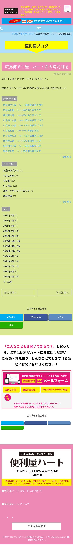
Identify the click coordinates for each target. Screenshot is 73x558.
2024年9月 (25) (11, 261)
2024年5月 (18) (11, 281)
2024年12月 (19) (11, 246)
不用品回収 (8, 180)
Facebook (35, 322)
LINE (12, 436)
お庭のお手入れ (11, 175)
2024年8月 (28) (11, 266)
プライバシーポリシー (33, 531)
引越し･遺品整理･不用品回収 (19, 505)
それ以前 (7, 286)
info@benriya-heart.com (49, 484)
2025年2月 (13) (11, 235)
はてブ (60, 322)
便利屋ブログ (25, 522)
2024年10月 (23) (11, 256)
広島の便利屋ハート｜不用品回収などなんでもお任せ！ (29, 2)
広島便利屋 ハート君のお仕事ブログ (22, 115)
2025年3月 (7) (10, 230)
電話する (21, 34)
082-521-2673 (37, 402)
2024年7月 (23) (11, 271)
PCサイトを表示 (36, 540)
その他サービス (46, 505)
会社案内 (9, 522)
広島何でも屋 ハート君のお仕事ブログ (23, 110)
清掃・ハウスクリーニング (16, 195)
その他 (6, 185)
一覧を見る (65, 161)
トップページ (10, 531)
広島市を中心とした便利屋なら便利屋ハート (29, 550)
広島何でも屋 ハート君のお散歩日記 (22, 150)
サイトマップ (55, 531)
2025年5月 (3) (10, 220)
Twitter (12, 429)
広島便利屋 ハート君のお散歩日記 (21, 135)
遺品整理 (7, 201)
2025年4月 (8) (10, 225)
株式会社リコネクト (36, 553)
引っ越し (7, 190)
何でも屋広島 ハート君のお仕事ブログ (23, 140)
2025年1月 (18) (11, 240)
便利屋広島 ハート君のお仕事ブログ (22, 120)
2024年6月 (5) (10, 276)
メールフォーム (57, 34)
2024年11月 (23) (11, 251)
